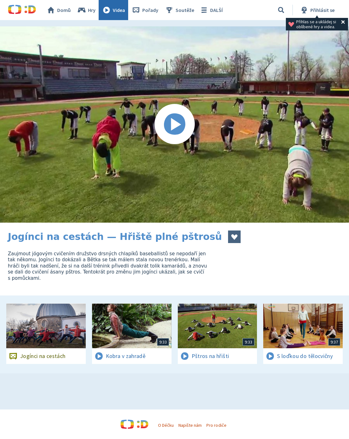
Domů (58, 10)
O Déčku (166, 425)
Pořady (144, 10)
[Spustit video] (174, 124)
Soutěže (179, 10)
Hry (86, 10)
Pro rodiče (216, 425)
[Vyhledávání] (281, 10)
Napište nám (190, 425)
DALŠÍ (211, 10)
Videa (113, 10)
